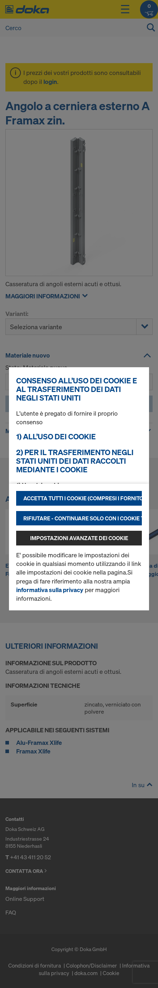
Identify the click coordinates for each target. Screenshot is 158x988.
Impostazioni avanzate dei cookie (79, 538)
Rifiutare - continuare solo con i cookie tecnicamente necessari (82, 518)
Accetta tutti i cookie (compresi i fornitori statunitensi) (82, 498)
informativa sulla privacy (49, 590)
